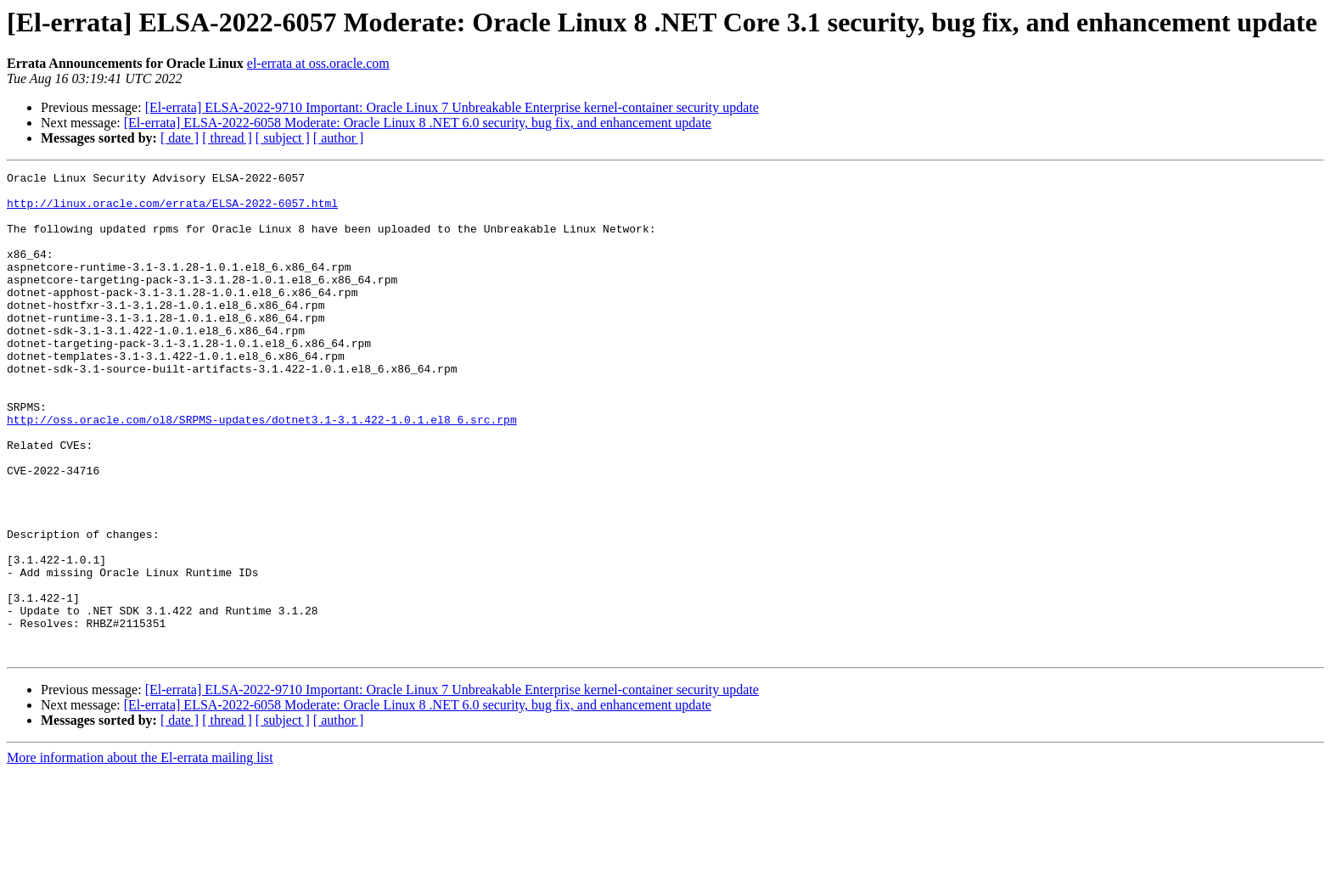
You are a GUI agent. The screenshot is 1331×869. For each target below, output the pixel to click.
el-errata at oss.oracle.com (318, 63)
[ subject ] (283, 138)
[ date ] (179, 138)
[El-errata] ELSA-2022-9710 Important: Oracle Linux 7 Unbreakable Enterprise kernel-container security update (452, 107)
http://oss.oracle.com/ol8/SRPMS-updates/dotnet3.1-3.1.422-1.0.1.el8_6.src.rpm (262, 470)
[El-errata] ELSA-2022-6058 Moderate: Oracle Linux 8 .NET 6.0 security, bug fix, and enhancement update (417, 122)
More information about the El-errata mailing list (140, 854)
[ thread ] (227, 138)
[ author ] (338, 138)
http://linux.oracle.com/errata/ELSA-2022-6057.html (172, 210)
